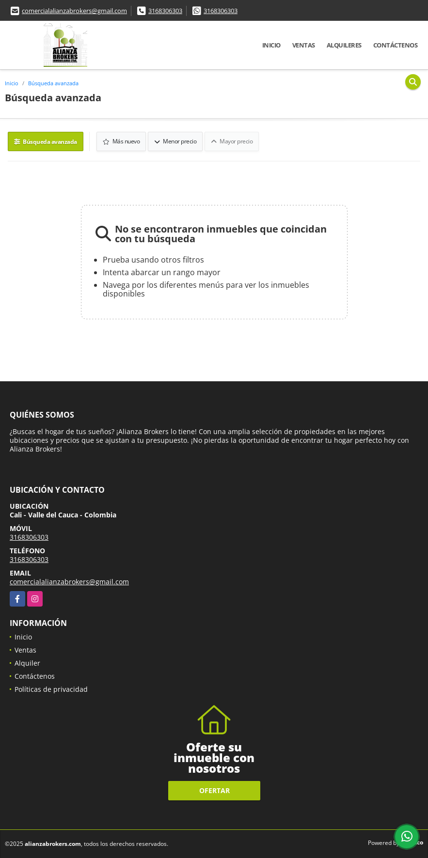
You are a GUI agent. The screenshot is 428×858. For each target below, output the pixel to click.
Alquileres (344, 45)
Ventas (303, 45)
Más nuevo (121, 141)
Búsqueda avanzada (53, 83)
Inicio (271, 45)
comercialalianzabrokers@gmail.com (74, 10)
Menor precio (175, 141)
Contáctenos (395, 45)
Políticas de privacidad (51, 689)
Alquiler (27, 663)
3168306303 (165, 10)
